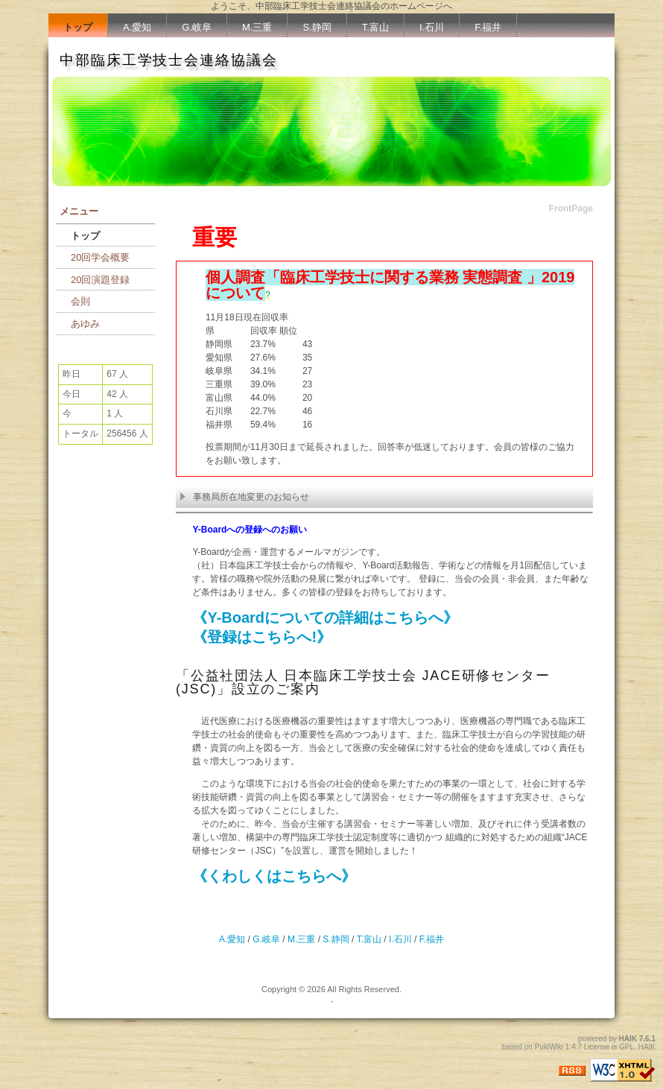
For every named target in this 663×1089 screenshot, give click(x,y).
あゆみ (85, 323)
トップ (77, 27)
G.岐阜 (197, 27)
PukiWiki (549, 1047)
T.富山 (375, 27)
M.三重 (257, 27)
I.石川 (431, 27)
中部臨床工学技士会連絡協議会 (169, 60)
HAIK (628, 1039)
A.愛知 (137, 27)
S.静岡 (316, 27)
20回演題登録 (100, 279)
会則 (80, 301)
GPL (626, 1047)
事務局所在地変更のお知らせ (244, 497)
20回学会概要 (100, 257)
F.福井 (488, 27)
